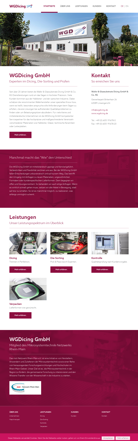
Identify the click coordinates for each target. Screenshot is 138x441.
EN (127, 6)
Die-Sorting (44, 419)
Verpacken (43, 426)
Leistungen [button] (81, 6)
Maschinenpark (14, 419)
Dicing (42, 416)
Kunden (97, 6)
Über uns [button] (65, 6)
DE (122, 6)
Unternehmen (14, 416)
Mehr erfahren (122, 438)
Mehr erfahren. (20, 135)
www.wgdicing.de (99, 114)
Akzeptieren (108, 438)
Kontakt (111, 6)
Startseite (49, 6)
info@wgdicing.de (99, 110)
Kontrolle (43, 423)
